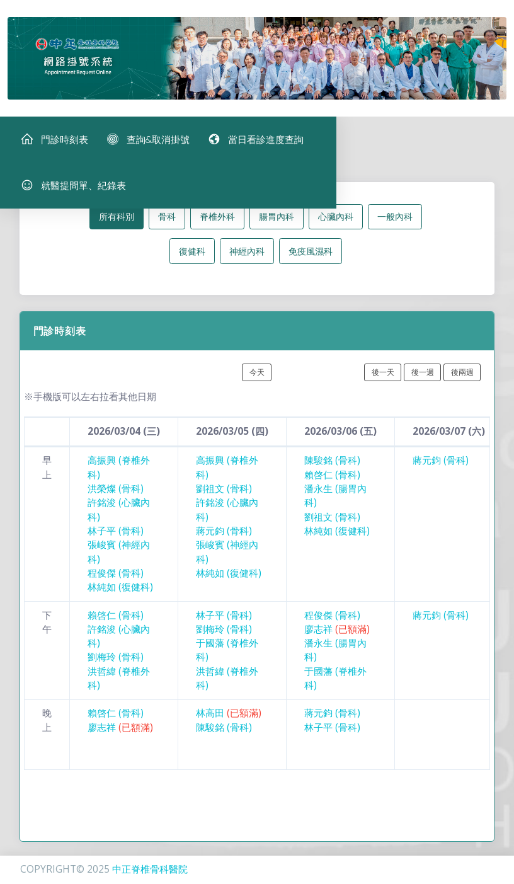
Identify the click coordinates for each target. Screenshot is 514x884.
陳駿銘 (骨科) (332, 466)
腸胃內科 (276, 223)
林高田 (228, 719)
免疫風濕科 (310, 257)
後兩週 (462, 378)
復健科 (192, 257)
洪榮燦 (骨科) (116, 495)
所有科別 (116, 223)
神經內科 (247, 257)
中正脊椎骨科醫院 (150, 869)
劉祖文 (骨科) (224, 495)
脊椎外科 (217, 223)
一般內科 (395, 223)
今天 (257, 378)
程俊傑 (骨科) (116, 579)
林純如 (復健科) (120, 593)
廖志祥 (337, 635)
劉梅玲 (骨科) (116, 663)
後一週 (422, 378)
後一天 (383, 378)
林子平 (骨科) (116, 537)
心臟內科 (335, 223)
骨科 (167, 223)
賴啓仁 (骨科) (332, 480)
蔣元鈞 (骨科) (224, 537)
